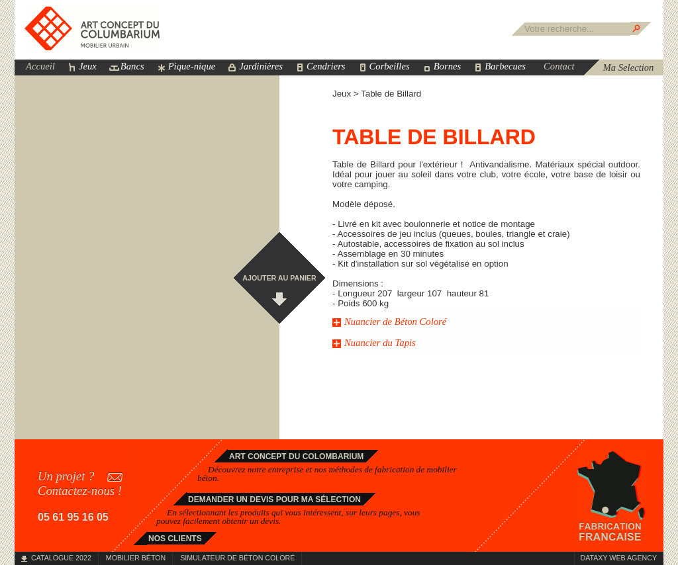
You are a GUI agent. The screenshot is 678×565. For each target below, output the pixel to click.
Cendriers (326, 66)
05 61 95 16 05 (73, 517)
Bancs (132, 66)
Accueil (40, 66)
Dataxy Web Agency (619, 558)
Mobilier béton (136, 558)
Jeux (88, 66)
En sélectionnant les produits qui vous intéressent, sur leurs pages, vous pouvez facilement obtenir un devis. (288, 516)
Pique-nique (192, 66)
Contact (559, 66)
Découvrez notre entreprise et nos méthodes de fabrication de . (327, 473)
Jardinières (261, 66)
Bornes (447, 66)
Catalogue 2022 (61, 558)
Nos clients (175, 538)
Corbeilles (389, 66)
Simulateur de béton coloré (237, 558)
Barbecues (505, 66)
